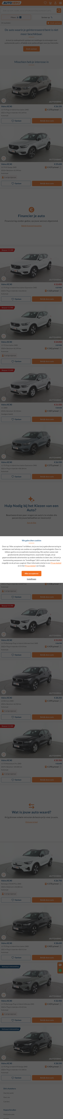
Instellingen (31, 579)
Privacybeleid (56, 563)
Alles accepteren (31, 573)
